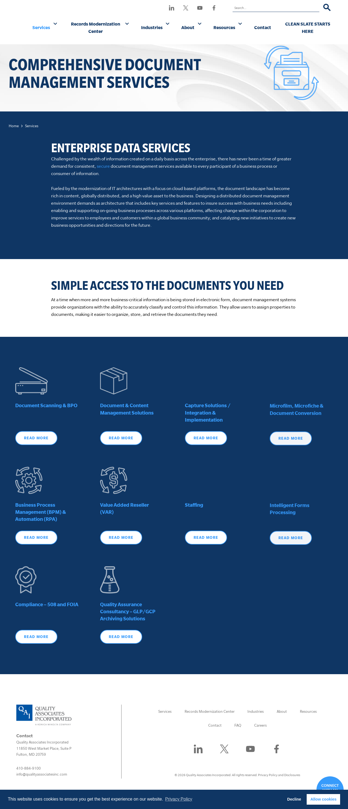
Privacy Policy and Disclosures (279, 775)
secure (103, 166)
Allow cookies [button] (323, 799)
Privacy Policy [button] (178, 799)
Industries (152, 27)
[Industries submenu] (167, 24)
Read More (36, 552)
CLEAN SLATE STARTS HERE (307, 27)
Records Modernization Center (95, 27)
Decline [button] (294, 799)
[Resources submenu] (240, 24)
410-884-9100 (28, 768)
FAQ (237, 725)
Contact (262, 27)
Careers (260, 725)
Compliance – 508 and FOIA (46, 619)
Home (14, 126)
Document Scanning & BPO (46, 420)
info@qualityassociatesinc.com (41, 774)
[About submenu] (199, 24)
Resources (224, 27)
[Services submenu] (55, 24)
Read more (36, 452)
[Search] (327, 8)
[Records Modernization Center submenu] (127, 24)
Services (41, 27)
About (187, 27)
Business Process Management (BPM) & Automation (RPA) (40, 527)
